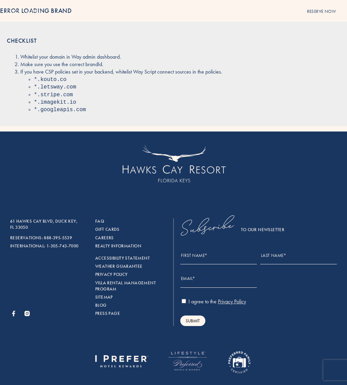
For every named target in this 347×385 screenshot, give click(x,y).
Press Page (107, 313)
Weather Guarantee (119, 266)
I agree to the (214, 301)
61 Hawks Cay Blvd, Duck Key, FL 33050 (44, 224)
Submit (193, 320)
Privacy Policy (111, 274)
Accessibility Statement (122, 258)
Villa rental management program (125, 286)
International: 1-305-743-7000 (44, 246)
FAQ (99, 221)
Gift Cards (107, 229)
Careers (104, 238)
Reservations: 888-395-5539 (41, 238)
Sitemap (104, 297)
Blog (101, 305)
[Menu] (12, 12)
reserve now (321, 11)
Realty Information (118, 246)
